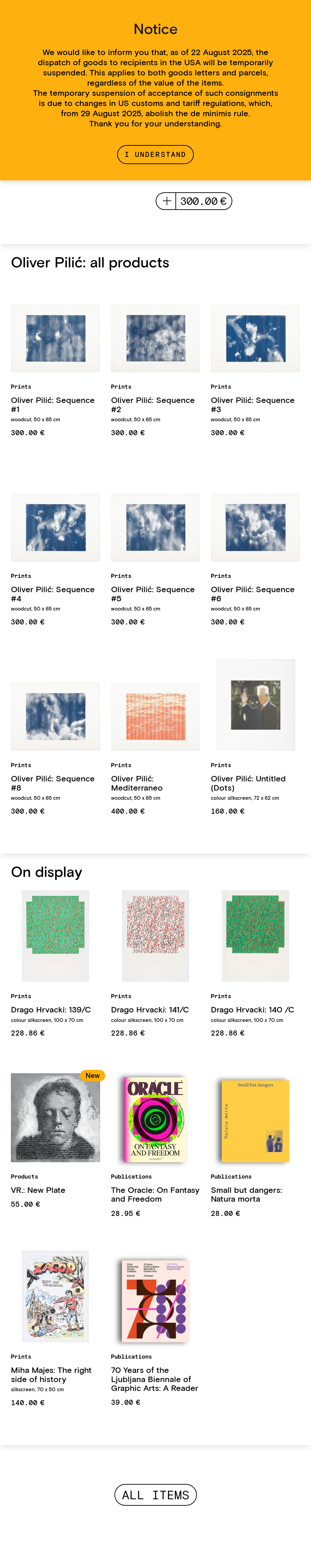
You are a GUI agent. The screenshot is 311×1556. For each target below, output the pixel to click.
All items (155, 1494)
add (167, 201)
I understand (155, 154)
